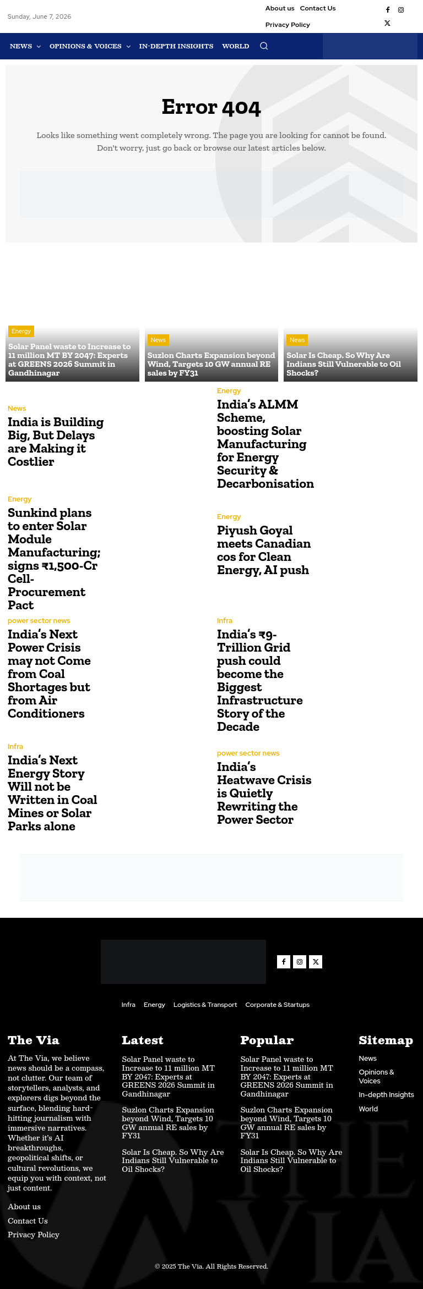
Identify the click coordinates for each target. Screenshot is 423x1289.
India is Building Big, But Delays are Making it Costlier (56, 441)
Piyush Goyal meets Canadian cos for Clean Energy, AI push (264, 549)
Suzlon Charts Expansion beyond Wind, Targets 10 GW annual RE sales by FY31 (168, 1123)
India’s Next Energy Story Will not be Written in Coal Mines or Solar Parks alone (52, 793)
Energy (21, 331)
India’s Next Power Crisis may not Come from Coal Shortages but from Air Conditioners (49, 673)
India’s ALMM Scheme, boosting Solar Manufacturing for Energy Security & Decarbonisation (265, 443)
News (158, 340)
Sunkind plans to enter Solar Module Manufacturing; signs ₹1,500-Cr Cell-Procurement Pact (54, 558)
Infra (224, 620)
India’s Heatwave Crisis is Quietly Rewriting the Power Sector (264, 792)
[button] (263, 45)
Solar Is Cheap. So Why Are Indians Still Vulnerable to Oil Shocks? (173, 1160)
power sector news (39, 620)
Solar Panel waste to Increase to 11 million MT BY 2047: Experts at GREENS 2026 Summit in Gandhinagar (168, 1076)
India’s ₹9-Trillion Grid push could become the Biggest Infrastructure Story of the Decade (260, 680)
